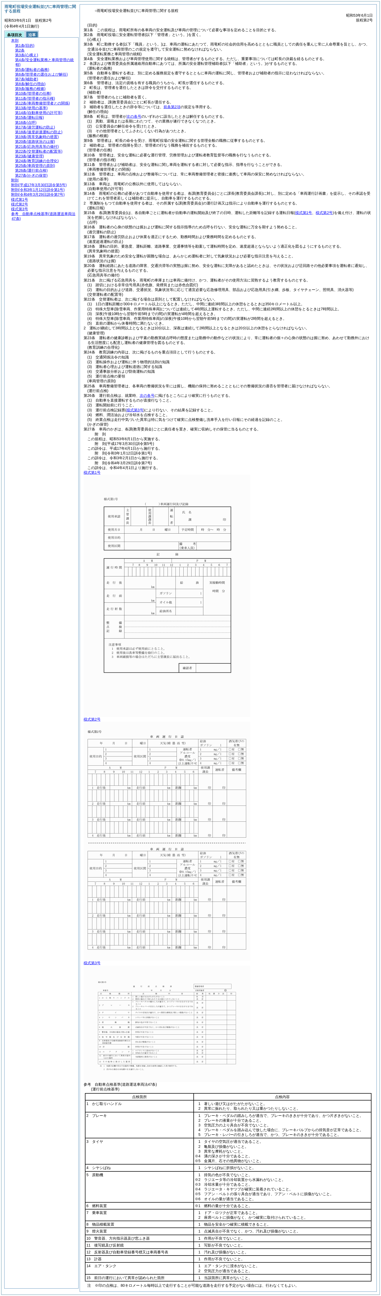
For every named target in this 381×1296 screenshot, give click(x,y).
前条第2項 (172, 107)
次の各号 (133, 116)
